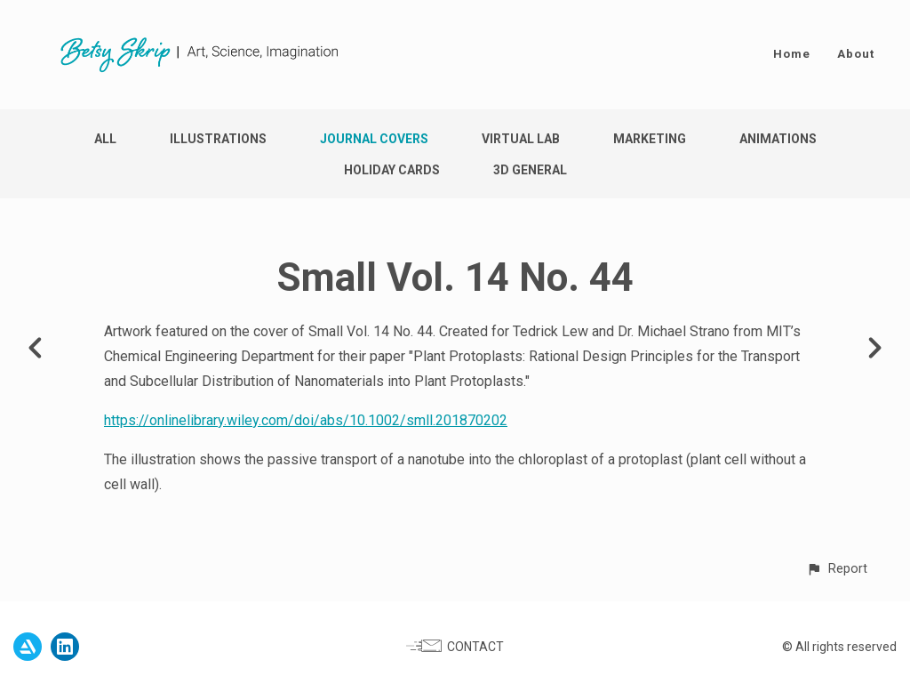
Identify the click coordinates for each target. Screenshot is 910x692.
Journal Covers (374, 139)
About (855, 53)
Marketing (649, 139)
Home (791, 53)
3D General (530, 170)
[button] (836, 569)
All (105, 139)
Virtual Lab (521, 139)
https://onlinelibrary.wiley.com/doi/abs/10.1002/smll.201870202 (305, 420)
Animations (778, 139)
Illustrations (218, 139)
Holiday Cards (392, 170)
